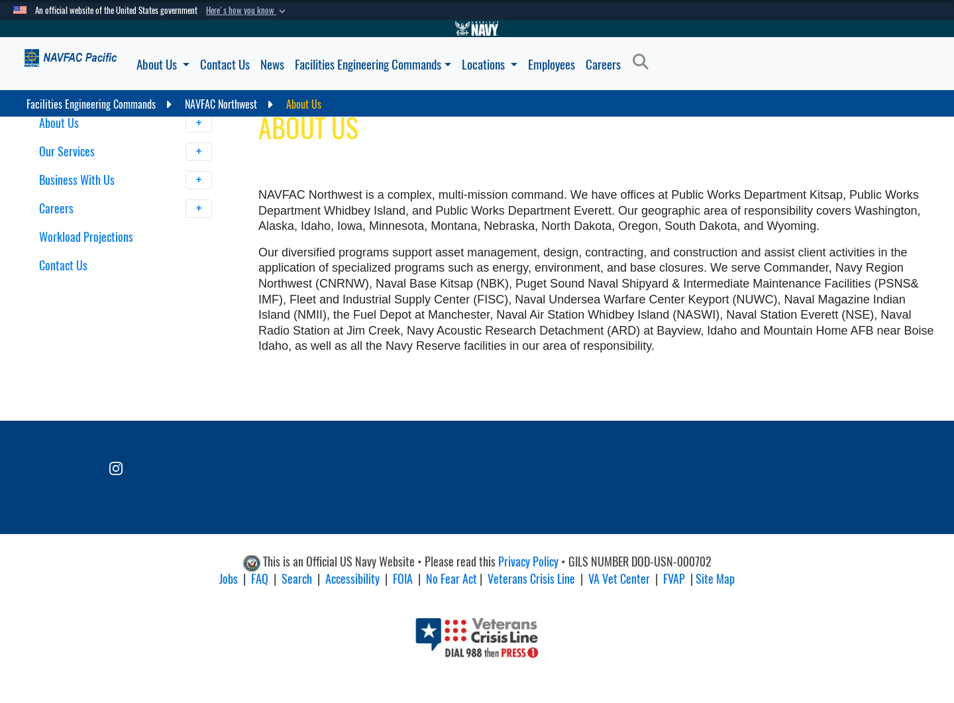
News (272, 64)
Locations (489, 64)
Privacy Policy (528, 562)
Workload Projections (86, 237)
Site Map (715, 578)
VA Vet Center (619, 578)
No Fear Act (451, 578)
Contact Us (225, 64)
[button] (247, 10)
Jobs (228, 578)
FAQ (259, 578)
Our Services (126, 151)
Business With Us (126, 180)
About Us (162, 64)
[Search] (644, 62)
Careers (603, 64)
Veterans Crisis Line (531, 578)
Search (297, 578)
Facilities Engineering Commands (373, 64)
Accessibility (352, 578)
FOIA (403, 578)
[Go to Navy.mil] (477, 28)
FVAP (674, 578)
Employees (551, 64)
